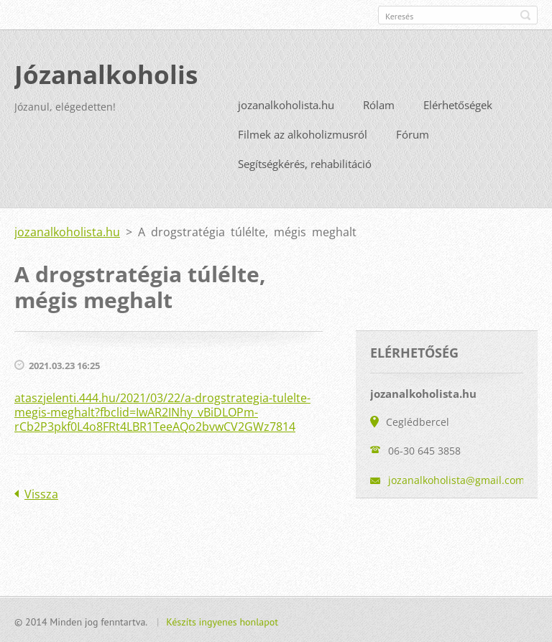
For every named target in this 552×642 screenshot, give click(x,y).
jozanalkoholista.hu (286, 103)
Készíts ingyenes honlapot (222, 620)
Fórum (412, 133)
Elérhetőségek (457, 103)
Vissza (41, 493)
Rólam (379, 103)
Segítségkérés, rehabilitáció (305, 162)
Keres (525, 15)
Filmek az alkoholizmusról (302, 133)
